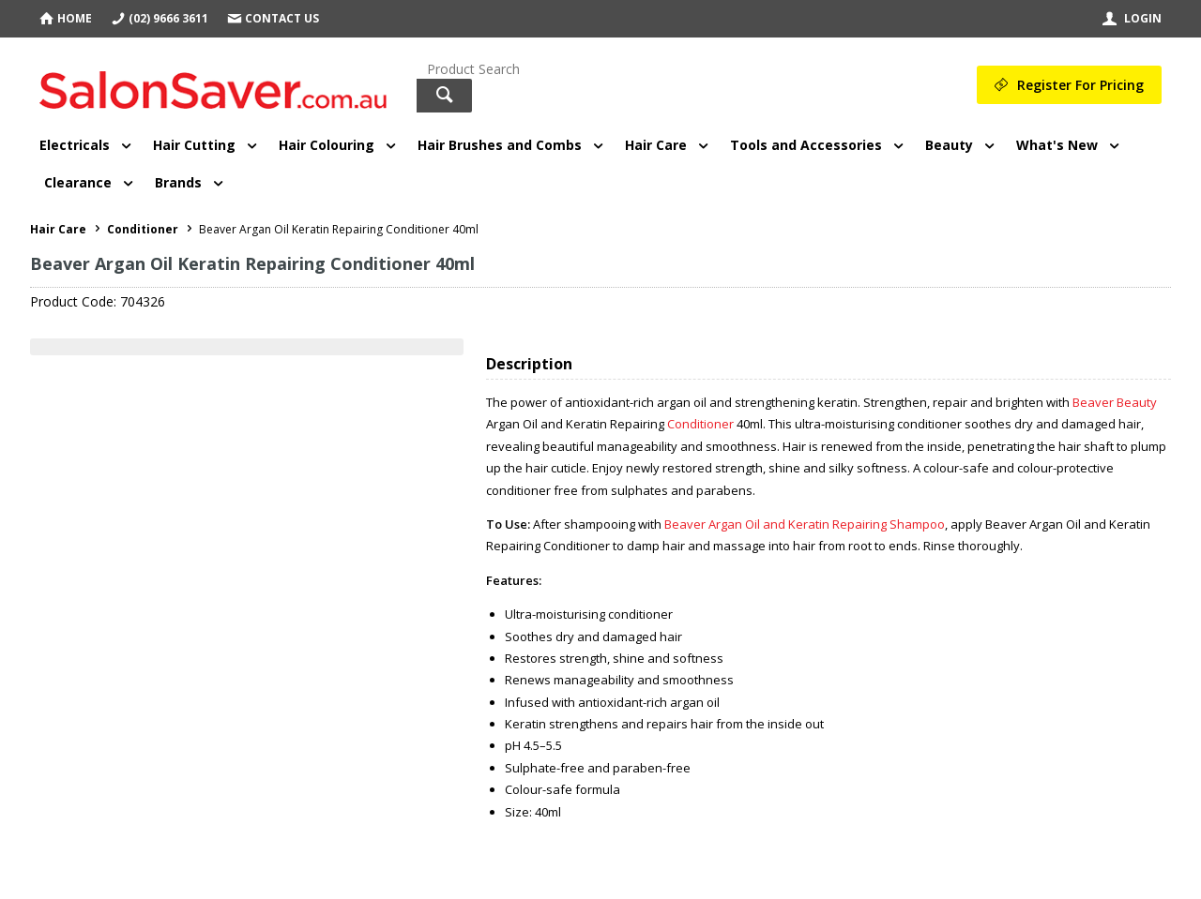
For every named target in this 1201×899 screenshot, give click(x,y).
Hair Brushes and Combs (500, 145)
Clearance (78, 182)
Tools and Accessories (806, 145)
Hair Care (656, 145)
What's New (1057, 145)
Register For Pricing (1080, 85)
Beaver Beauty (1114, 402)
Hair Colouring (326, 145)
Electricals (74, 145)
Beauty (949, 145)
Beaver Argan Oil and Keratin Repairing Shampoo (804, 524)
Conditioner (700, 423)
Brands (178, 182)
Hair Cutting (194, 145)
